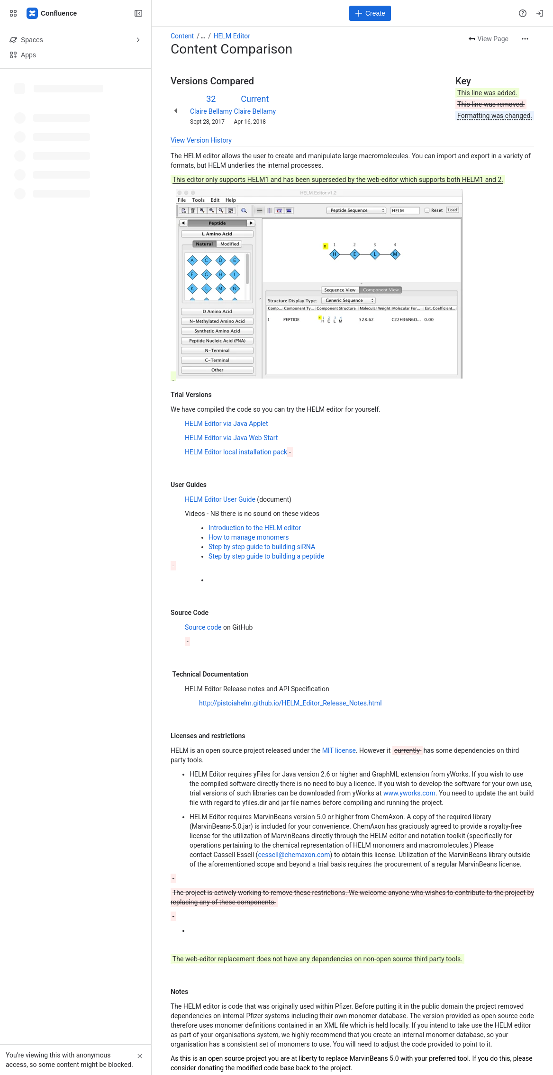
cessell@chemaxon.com (294, 854)
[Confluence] (52, 13)
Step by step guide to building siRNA (262, 547)
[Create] (370, 13)
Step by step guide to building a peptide (266, 556)
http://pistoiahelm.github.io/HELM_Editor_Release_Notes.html (290, 703)
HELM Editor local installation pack (236, 452)
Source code (204, 627)
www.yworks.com (409, 793)
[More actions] (525, 39)
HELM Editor (232, 36)
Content (182, 36)
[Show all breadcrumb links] (202, 36)
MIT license (339, 750)
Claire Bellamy (211, 111)
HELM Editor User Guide (220, 499)
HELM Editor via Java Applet (226, 423)
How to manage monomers (249, 537)
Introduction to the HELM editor (255, 528)
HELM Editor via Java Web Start (231, 438)
